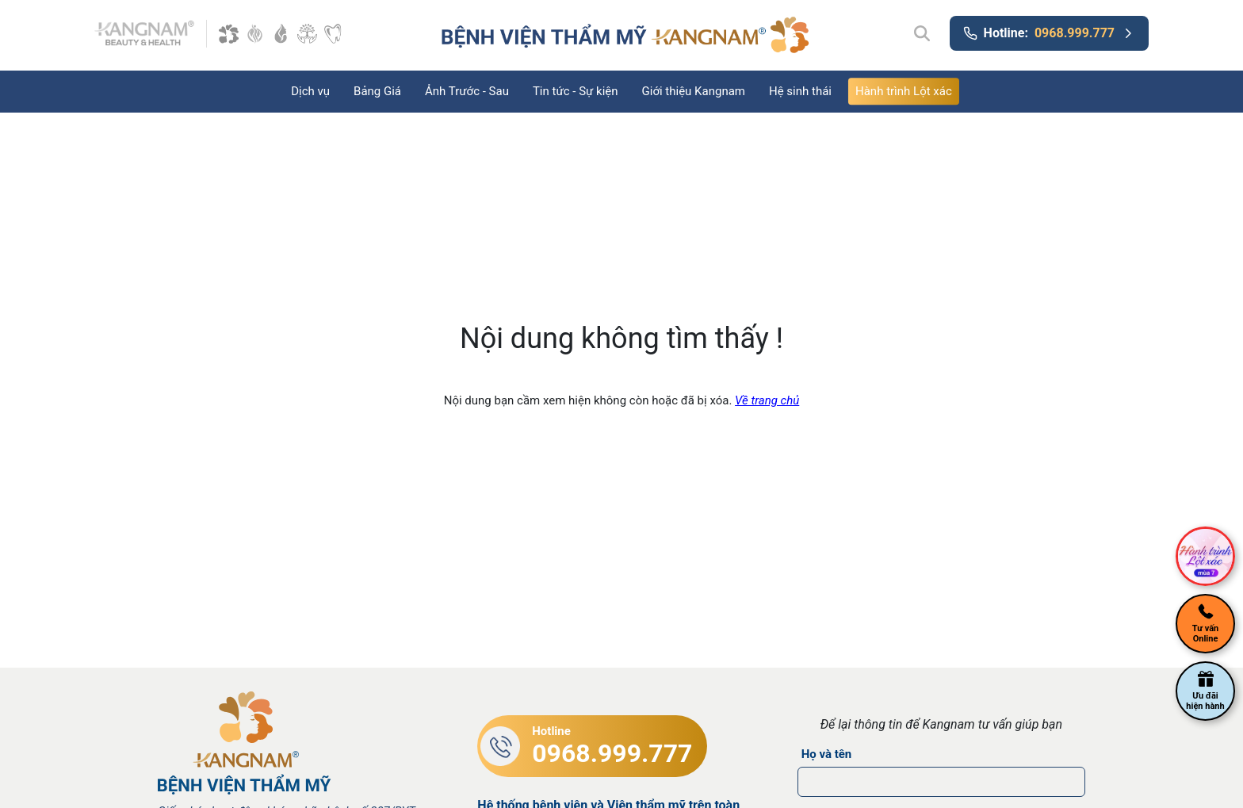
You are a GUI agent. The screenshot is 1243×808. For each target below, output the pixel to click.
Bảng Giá (377, 91)
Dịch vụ (310, 91)
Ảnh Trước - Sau (467, 91)
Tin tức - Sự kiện (575, 91)
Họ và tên (826, 754)
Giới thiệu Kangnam (693, 91)
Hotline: (1049, 33)
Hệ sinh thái (800, 91)
